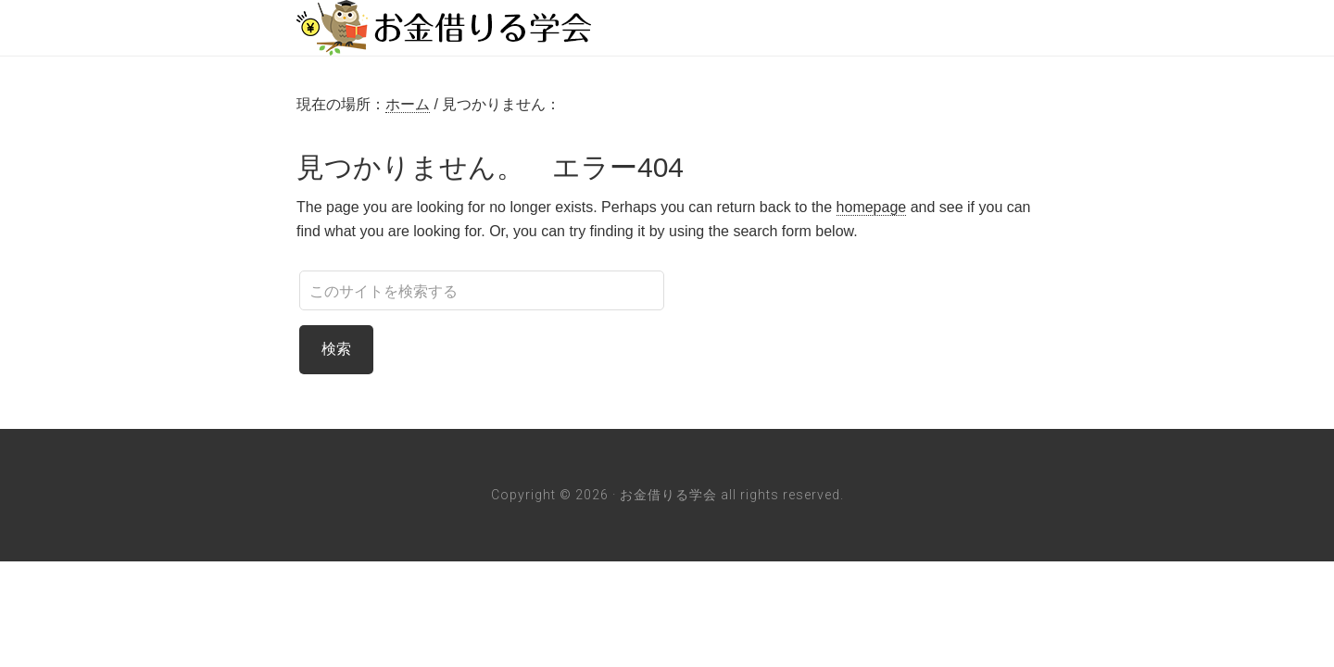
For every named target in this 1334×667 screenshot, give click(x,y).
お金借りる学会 (444, 28)
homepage (872, 207)
